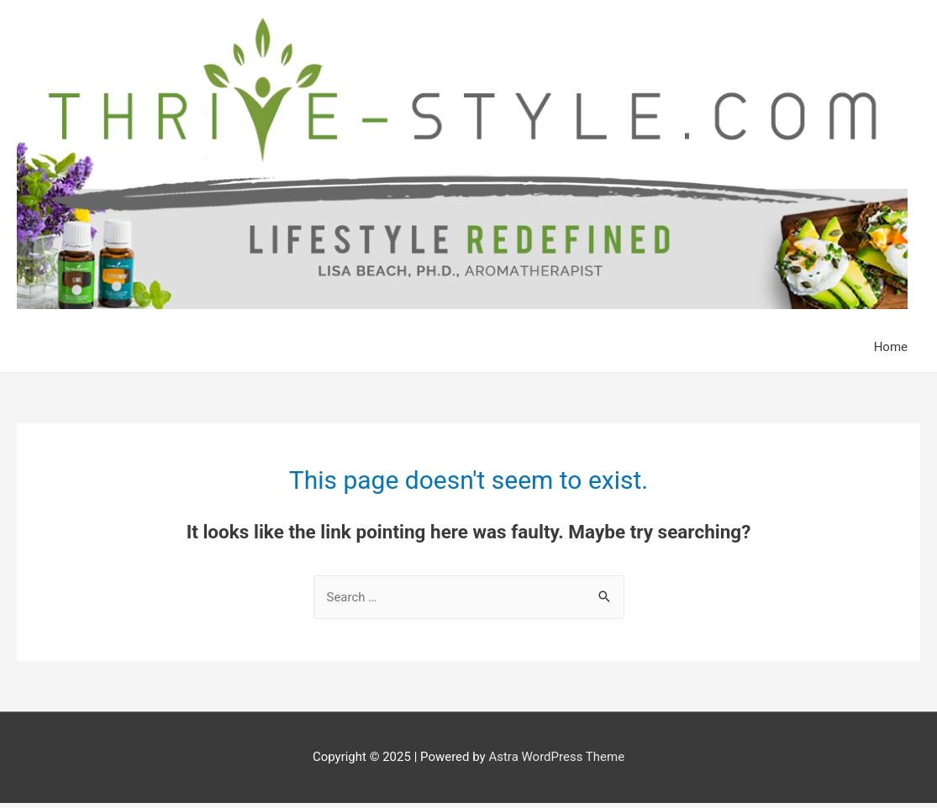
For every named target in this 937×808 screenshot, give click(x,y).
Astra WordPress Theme (556, 756)
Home (891, 346)
